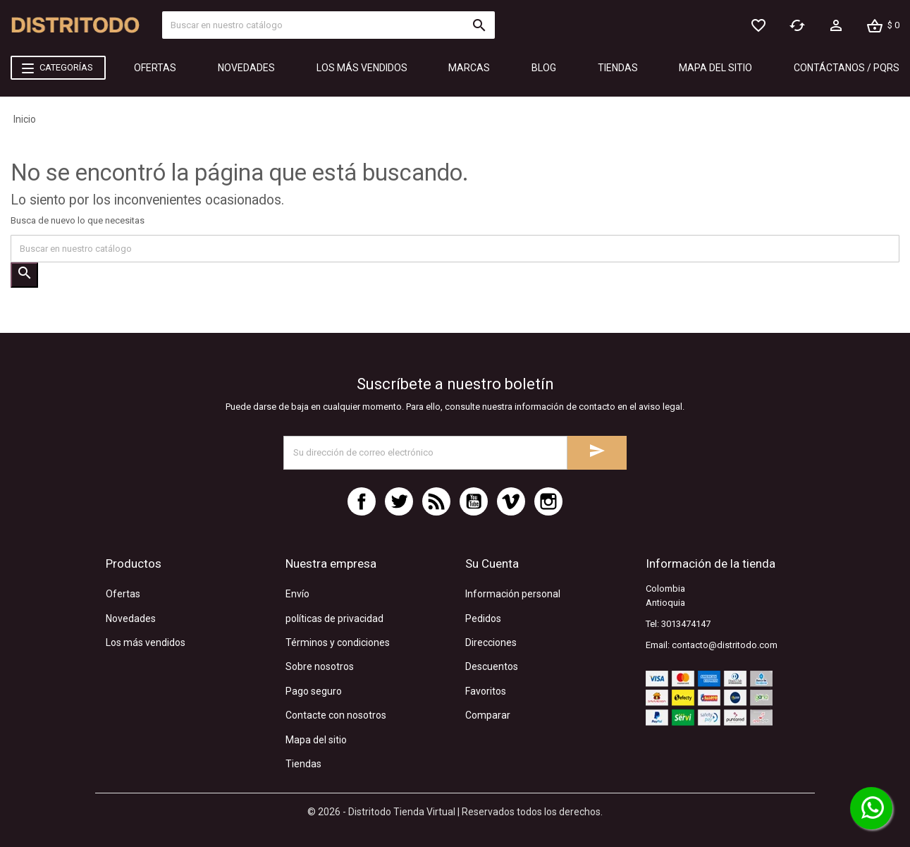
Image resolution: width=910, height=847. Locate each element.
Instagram (548, 501)
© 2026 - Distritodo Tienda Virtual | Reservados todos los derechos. (455, 811)
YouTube (474, 501)
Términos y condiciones (337, 642)
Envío (297, 593)
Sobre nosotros (319, 666)
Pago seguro (313, 691)
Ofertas (123, 593)
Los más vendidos (145, 642)
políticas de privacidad (334, 618)
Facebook (362, 501)
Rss (436, 501)
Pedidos (483, 618)
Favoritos (485, 691)
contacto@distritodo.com (724, 645)
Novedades (131, 618)
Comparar (487, 715)
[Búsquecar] (328, 25)
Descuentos (491, 666)
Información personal (512, 593)
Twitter (399, 501)
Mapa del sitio (316, 739)
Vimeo (511, 501)
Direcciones (491, 642)
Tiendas (303, 763)
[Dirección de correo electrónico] (425, 453)
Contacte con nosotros (335, 715)
